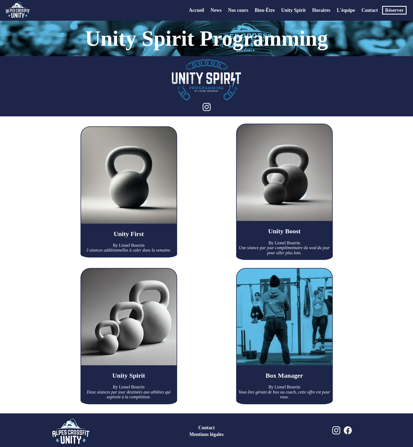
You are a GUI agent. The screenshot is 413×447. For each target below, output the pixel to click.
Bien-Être (265, 10)
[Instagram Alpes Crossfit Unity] (336, 434)
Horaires (321, 10)
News (216, 10)
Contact (369, 10)
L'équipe (346, 10)
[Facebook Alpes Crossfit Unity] (348, 434)
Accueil (196, 10)
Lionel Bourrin (132, 245)
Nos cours (238, 10)
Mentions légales (206, 434)
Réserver (394, 10)
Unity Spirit (293, 10)
